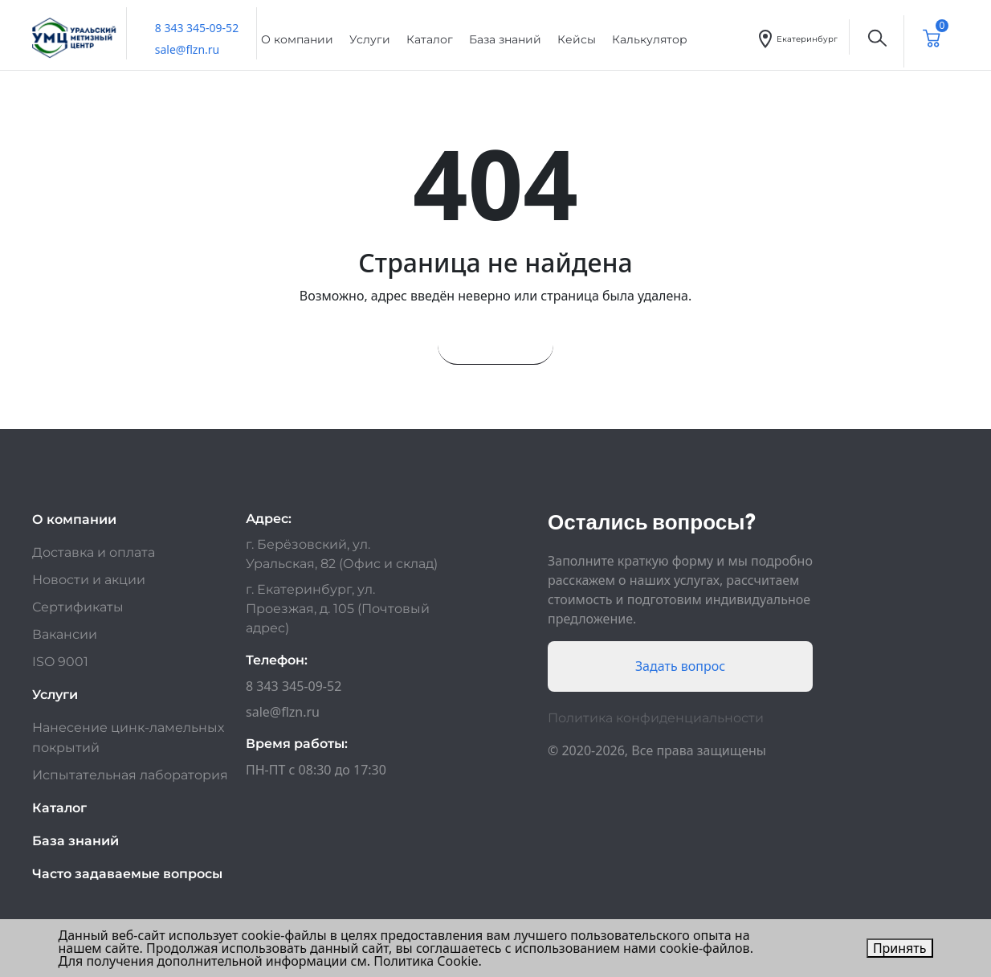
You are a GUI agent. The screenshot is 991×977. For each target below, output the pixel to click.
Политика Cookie (425, 961)
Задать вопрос (680, 666)
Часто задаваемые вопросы (127, 873)
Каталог (429, 39)
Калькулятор (649, 39)
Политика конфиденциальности (656, 718)
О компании (297, 39)
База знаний (505, 39)
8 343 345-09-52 (197, 27)
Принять (900, 948)
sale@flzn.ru (187, 49)
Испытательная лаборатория (130, 775)
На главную (495, 345)
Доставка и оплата (93, 552)
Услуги (369, 39)
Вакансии (64, 634)
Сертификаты (78, 607)
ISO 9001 (60, 661)
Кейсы (576, 39)
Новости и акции (88, 579)
